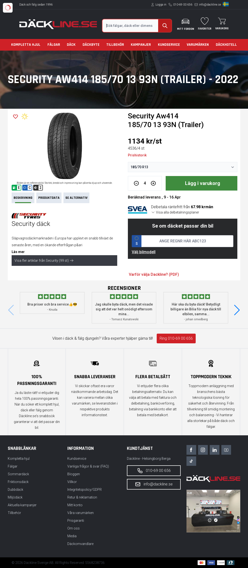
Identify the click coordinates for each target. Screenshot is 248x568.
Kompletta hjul (25, 44)
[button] (237, 310)
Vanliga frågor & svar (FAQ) (88, 466)
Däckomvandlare (80, 544)
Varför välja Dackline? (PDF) (154, 274)
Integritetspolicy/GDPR (84, 489)
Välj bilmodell (143, 252)
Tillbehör (115, 44)
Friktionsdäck (18, 482)
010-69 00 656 (182, 4)
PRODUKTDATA (49, 198)
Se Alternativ (76, 198)
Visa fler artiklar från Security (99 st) (44, 260)
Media (72, 536)
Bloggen (73, 474)
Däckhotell (226, 44)
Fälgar (53, 44)
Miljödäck (15, 497)
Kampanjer (141, 44)
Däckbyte (91, 44)
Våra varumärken (80, 513)
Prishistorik (137, 155)
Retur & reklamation (82, 497)
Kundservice (169, 44)
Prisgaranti (75, 520)
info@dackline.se (210, 4)
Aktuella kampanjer (22, 505)
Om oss (73, 528)
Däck (71, 44)
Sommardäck (18, 474)
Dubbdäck (15, 489)
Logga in (160, 4)
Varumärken (198, 44)
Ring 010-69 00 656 (176, 338)
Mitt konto (75, 505)
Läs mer (18, 252)
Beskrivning (23, 199)
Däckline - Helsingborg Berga (148, 459)
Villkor (72, 482)
